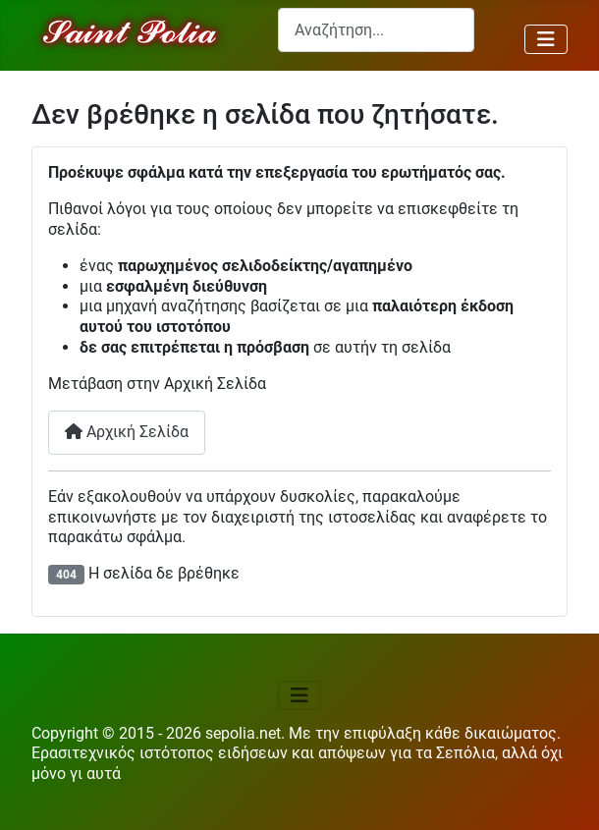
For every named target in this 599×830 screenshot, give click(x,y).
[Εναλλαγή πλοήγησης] (546, 39)
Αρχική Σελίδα (127, 431)
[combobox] (376, 30)
